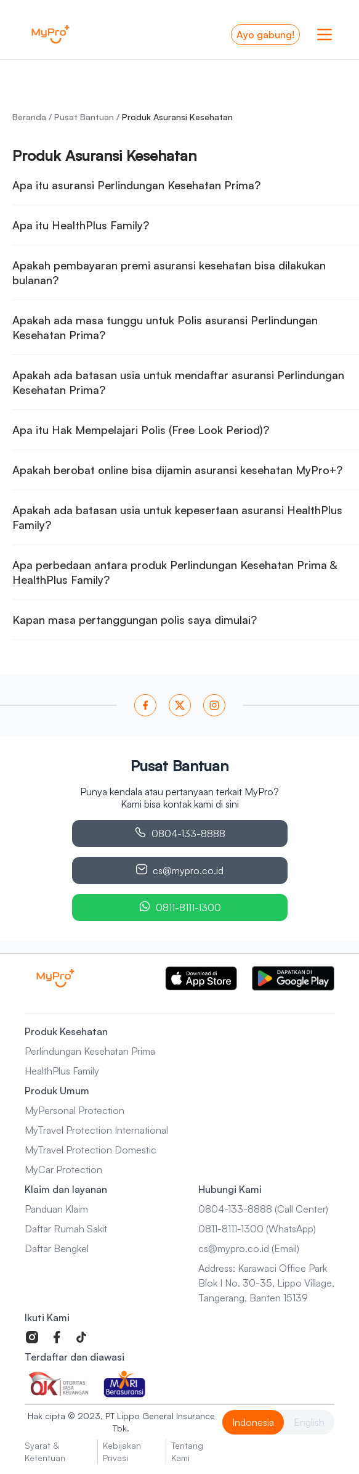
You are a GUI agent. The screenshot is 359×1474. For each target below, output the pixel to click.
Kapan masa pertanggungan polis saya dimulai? (134, 619)
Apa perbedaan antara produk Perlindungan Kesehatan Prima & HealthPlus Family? (174, 572)
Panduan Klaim (56, 1209)
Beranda (29, 117)
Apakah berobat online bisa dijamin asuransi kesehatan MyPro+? (177, 470)
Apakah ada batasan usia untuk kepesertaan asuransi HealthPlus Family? (177, 517)
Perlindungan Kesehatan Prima (90, 1051)
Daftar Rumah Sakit (66, 1228)
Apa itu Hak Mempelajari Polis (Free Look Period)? (140, 429)
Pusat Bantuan (84, 117)
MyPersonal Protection (74, 1110)
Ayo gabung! (265, 34)
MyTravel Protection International (96, 1130)
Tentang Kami (187, 1451)
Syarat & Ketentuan (45, 1451)
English (309, 1422)
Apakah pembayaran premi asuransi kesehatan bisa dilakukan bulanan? (169, 272)
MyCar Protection (63, 1169)
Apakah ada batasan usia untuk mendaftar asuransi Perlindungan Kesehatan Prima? (178, 382)
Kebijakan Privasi (122, 1451)
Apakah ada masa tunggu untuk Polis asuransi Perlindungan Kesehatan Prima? (165, 327)
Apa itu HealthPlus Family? (80, 225)
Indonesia (253, 1422)
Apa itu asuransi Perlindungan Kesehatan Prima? (136, 185)
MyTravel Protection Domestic (90, 1150)
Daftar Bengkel (57, 1248)
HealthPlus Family (62, 1071)
